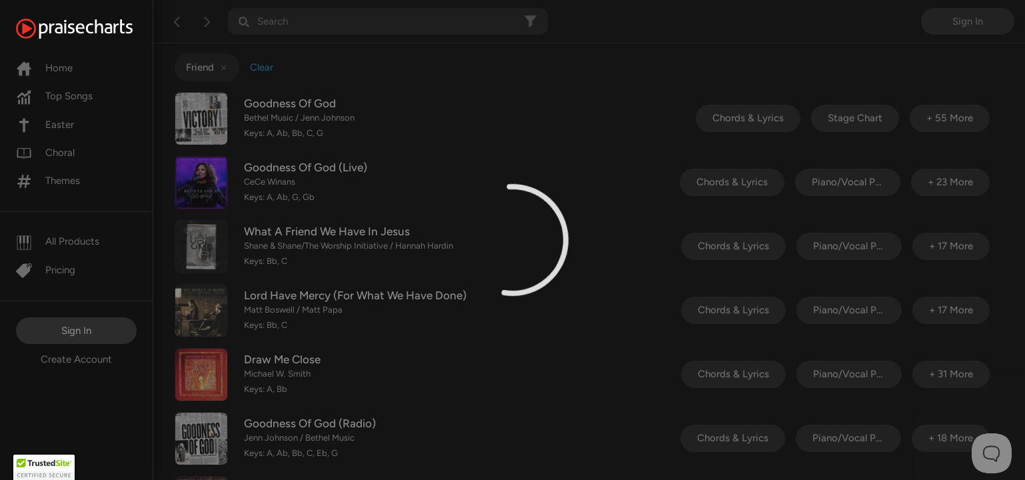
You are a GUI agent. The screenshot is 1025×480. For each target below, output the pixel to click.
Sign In (76, 331)
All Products (57, 241)
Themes (48, 181)
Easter (45, 125)
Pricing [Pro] (45, 270)
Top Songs (54, 96)
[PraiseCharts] (91, 29)
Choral (45, 153)
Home (44, 68)
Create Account (76, 359)
